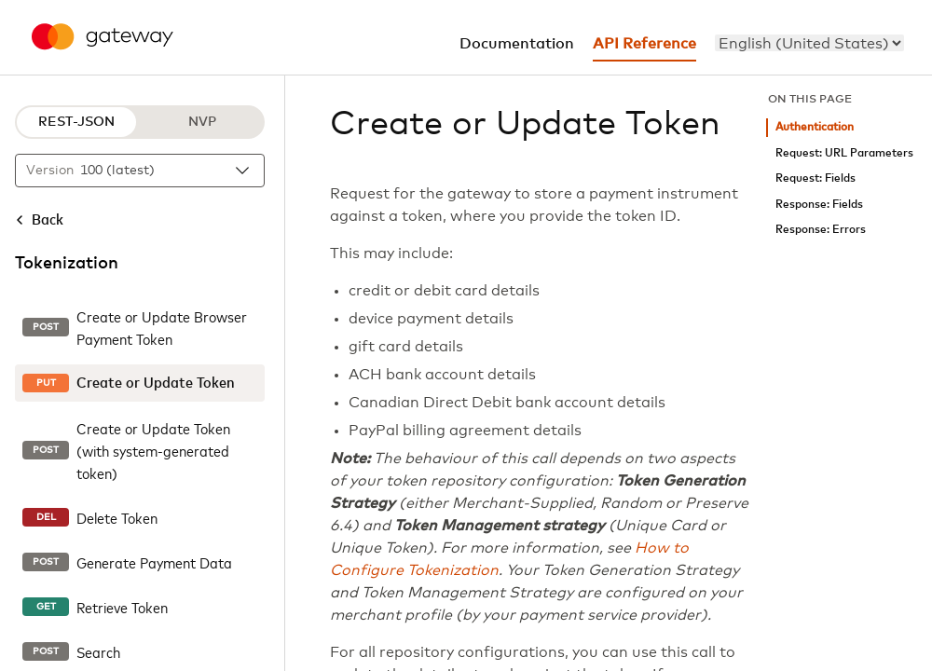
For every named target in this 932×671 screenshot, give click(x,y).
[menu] (809, 42)
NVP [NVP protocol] (202, 122)
